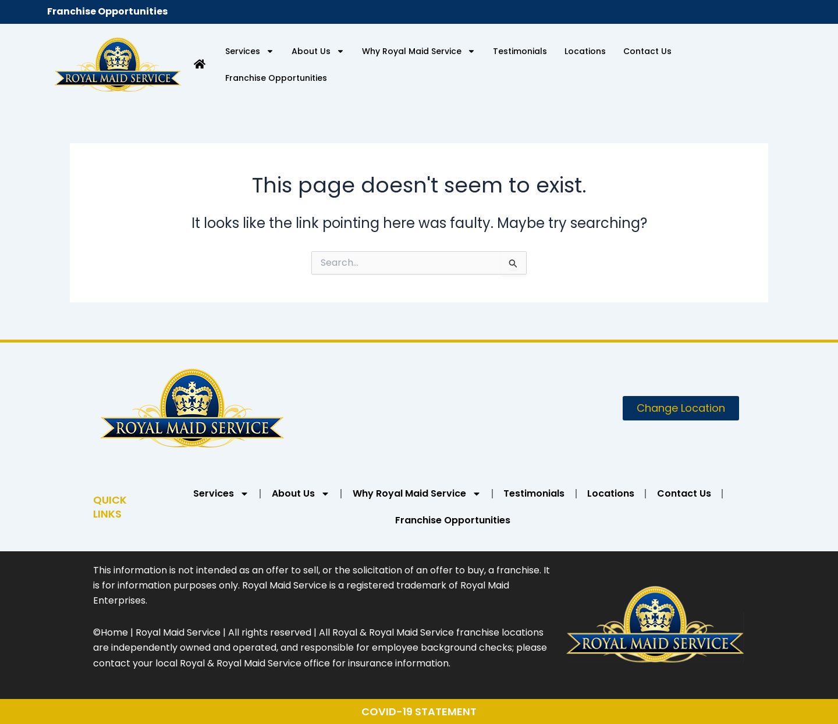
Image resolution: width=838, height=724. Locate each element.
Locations (585, 51)
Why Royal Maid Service (418, 51)
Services (249, 51)
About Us (318, 51)
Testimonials (520, 51)
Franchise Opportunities (107, 11)
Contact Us (647, 51)
